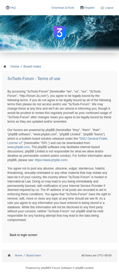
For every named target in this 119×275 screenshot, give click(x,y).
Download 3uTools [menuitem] (63, 7)
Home (18, 255)
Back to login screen (23, 235)
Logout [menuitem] (109, 7)
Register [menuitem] (90, 7)
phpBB (45, 267)
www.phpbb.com (18, 147)
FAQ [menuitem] (13, 7)
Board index (33, 255)
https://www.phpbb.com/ (51, 160)
